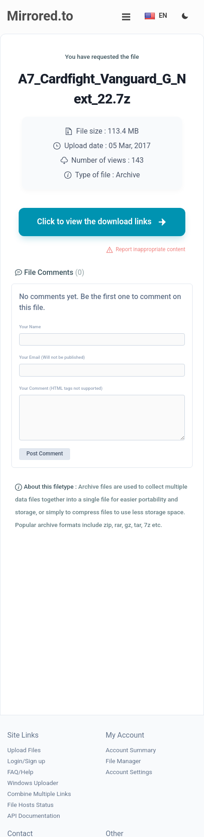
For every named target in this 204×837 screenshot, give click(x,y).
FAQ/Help (20, 772)
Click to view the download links (102, 222)
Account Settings (129, 772)
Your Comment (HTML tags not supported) (60, 388)
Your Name (30, 326)
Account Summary (131, 750)
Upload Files (24, 750)
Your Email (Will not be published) (52, 357)
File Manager (123, 761)
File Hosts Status (30, 804)
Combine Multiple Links (39, 793)
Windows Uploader (32, 783)
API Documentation (33, 815)
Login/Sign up (26, 761)
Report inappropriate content (150, 249)
